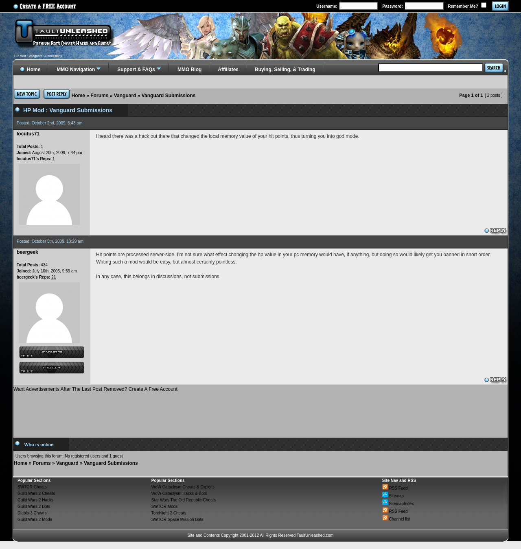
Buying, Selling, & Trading (285, 69)
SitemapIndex (398, 503)
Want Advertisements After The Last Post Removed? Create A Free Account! (96, 389)
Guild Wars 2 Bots (34, 506)
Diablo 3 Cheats (32, 513)
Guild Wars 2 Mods (35, 519)
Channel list (396, 519)
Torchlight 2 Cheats (168, 513)
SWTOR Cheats (32, 487)
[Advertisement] (260, 411)
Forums (99, 95)
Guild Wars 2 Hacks (35, 500)
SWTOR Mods (164, 506)
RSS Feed (395, 488)
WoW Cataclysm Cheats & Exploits (183, 487)
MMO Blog (189, 69)
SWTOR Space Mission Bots (177, 519)
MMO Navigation (76, 69)
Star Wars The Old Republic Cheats (183, 500)
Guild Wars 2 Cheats (36, 493)
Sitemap (393, 496)
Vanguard (125, 95)
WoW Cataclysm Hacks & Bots (179, 493)
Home (78, 95)
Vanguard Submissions (169, 95)
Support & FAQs (136, 69)
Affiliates (228, 69)
